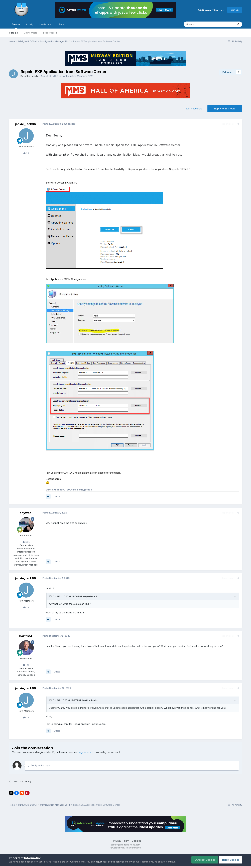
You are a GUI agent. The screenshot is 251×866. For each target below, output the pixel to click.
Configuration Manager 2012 (77, 76)
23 (26, 153)
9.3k (26, 542)
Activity (30, 24)
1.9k (26, 665)
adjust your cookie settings (110, 861)
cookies (31, 861)
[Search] (201, 24)
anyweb (25, 513)
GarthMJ (25, 636)
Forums (13, 32)
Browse (16, 26)
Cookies (136, 840)
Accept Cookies (203, 859)
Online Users (30, 32)
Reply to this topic (224, 108)
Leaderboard (50, 32)
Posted (54, 123)
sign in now (85, 752)
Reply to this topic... (40, 765)
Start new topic (193, 108)
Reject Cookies (230, 859)
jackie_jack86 (31, 76)
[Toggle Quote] (50, 596)
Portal (62, 24)
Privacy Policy (121, 840)
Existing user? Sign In (211, 10)
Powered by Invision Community (125, 847)
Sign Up (235, 10)
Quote (56, 496)
